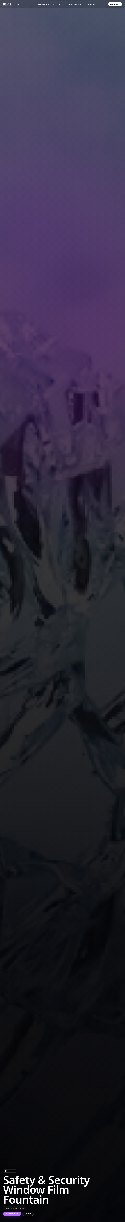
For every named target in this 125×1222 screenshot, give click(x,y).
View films (28, 1214)
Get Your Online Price (12, 1214)
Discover (91, 4)
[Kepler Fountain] (14, 4)
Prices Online (115, 4)
